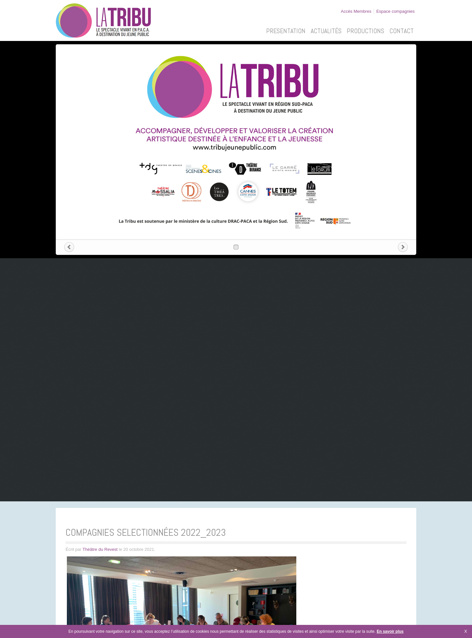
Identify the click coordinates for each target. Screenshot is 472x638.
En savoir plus (390, 631)
